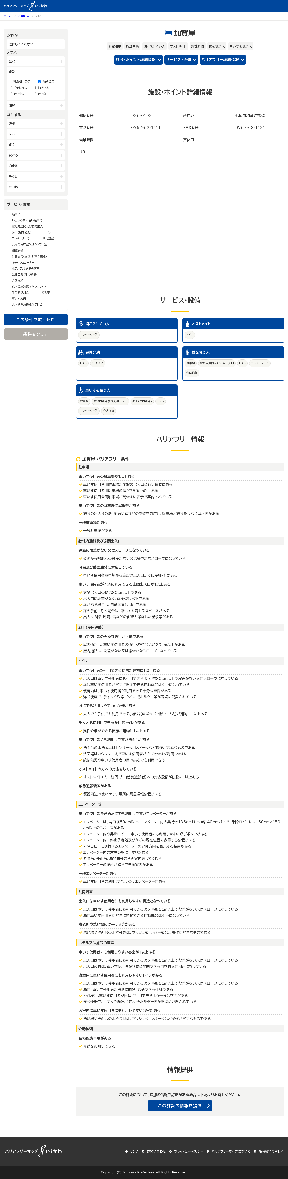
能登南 (41, 93)
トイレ (47, 232)
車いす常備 (19, 298)
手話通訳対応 (20, 292)
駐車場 (16, 214)
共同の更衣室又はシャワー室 (29, 244)
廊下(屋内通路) (22, 232)
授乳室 (46, 292)
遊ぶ (12, 123)
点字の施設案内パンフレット (29, 286)
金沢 (12, 61)
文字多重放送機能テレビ (27, 304)
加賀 (12, 105)
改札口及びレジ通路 (24, 274)
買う (12, 144)
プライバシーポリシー (188, 1151)
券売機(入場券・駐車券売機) (29, 256)
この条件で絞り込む (35, 320)
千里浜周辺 (20, 87)
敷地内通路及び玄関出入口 (29, 226)
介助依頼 (17, 280)
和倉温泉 (48, 81)
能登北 (44, 87)
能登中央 (19, 93)
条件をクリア (35, 334)
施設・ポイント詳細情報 (136, 59)
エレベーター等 (21, 238)
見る (12, 134)
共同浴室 (48, 238)
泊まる (13, 165)
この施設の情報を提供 (180, 1106)
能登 (12, 71)
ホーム (8, 16)
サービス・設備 (178, 59)
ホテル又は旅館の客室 (26, 268)
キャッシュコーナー (23, 262)
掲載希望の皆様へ (271, 1151)
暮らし (13, 176)
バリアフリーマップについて (231, 1151)
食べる (13, 155)
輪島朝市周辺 (21, 81)
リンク (134, 1151)
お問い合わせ (156, 1151)
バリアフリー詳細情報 (220, 59)
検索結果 (23, 16)
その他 (13, 187)
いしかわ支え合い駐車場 (27, 220)
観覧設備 (17, 250)
